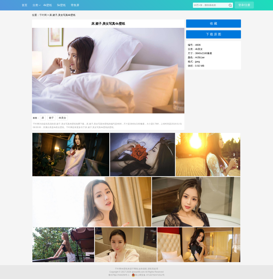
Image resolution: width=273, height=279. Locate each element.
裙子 (51, 117)
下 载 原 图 (213, 34)
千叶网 (43, 15)
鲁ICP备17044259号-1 (118, 275)
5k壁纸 (61, 5)
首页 (24, 5)
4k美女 (62, 117)
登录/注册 (244, 4)
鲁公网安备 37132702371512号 (148, 275)
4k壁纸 (47, 5)
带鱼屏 (75, 5)
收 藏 (213, 23)
